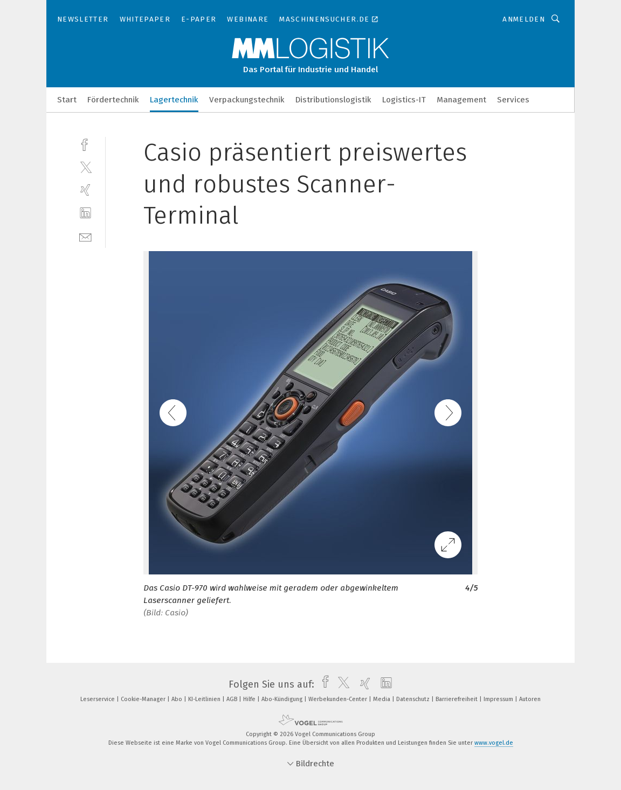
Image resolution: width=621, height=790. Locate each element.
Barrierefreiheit (457, 699)
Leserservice (98, 699)
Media (382, 699)
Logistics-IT (404, 100)
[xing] (85, 190)
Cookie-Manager (144, 699)
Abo (177, 699)
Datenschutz (413, 699)
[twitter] (85, 167)
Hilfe (250, 699)
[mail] (85, 236)
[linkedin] (85, 213)
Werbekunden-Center (338, 699)
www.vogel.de (493, 742)
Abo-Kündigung (282, 699)
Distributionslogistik (333, 100)
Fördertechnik (113, 100)
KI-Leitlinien (205, 699)
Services (513, 100)
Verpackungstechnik (247, 100)
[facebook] (85, 143)
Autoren (530, 699)
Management (461, 100)
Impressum (499, 699)
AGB (232, 699)
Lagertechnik (174, 100)
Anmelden (523, 19)
